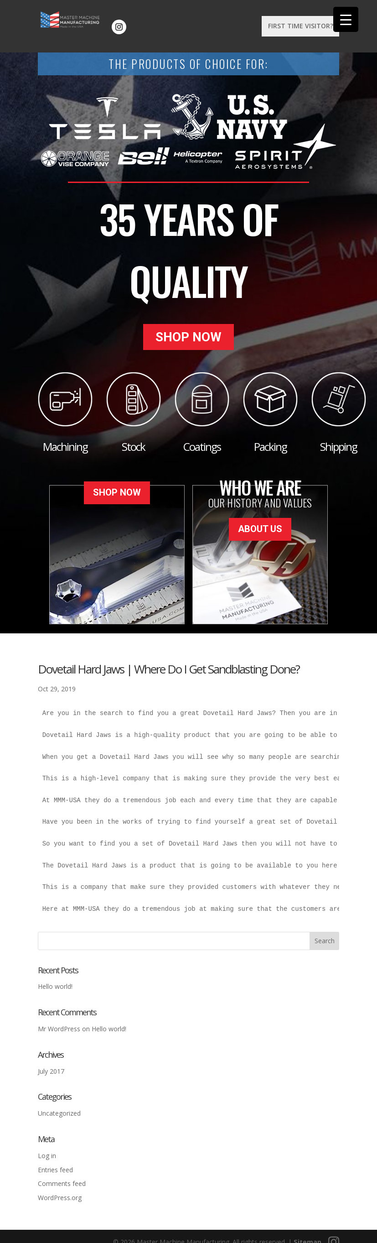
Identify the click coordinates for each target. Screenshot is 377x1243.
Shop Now (188, 333)
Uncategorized (59, 1106)
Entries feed (55, 1162)
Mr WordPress (59, 1021)
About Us (260, 517)
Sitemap (307, 1234)
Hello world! (55, 979)
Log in (47, 1148)
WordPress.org (60, 1190)
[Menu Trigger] (345, 19)
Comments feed (62, 1176)
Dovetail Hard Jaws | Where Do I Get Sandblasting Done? (169, 661)
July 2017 (51, 1063)
